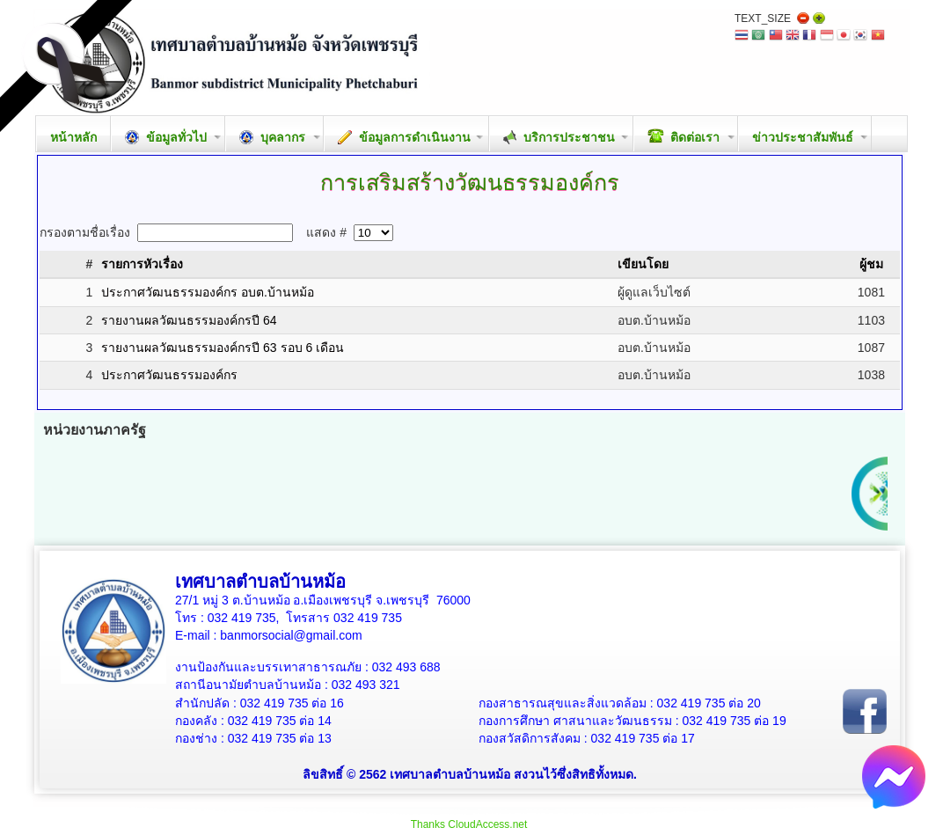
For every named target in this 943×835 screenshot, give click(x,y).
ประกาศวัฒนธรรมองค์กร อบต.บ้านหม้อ (207, 292)
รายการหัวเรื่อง (142, 264)
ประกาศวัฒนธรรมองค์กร (169, 375)
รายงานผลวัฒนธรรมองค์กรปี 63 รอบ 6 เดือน (222, 348)
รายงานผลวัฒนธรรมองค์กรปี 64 (188, 320)
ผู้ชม (871, 264)
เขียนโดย (643, 264)
